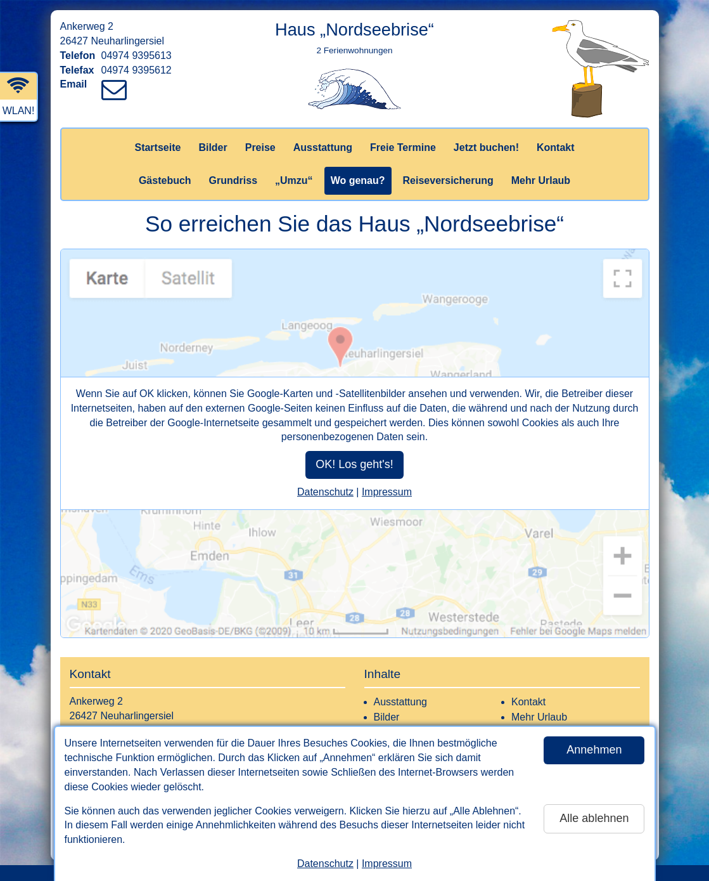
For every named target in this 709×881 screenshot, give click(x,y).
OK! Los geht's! (354, 464)
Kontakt (556, 147)
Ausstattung (322, 147)
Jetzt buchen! (486, 147)
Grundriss (233, 180)
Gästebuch (165, 180)
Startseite (157, 147)
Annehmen (594, 749)
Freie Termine (403, 147)
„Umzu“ (294, 180)
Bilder (212, 147)
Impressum (387, 863)
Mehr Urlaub (540, 180)
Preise (260, 147)
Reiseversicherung (448, 180)
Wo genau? (358, 180)
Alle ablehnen (594, 818)
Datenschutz (325, 863)
